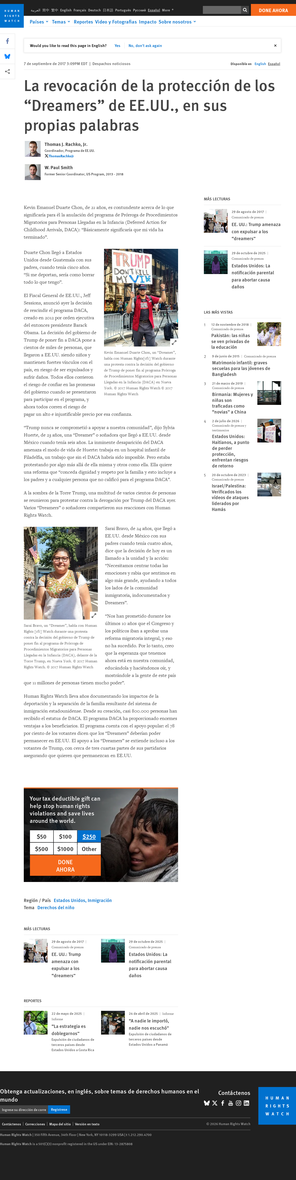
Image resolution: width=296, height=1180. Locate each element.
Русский (139, 9)
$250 (89, 836)
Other (89, 848)
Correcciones (35, 1123)
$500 (41, 848)
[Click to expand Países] (40, 21)
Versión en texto (87, 1123)
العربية (35, 9)
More (169, 9)
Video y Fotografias (116, 21)
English (66, 9)
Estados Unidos (69, 900)
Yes (117, 45)
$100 (65, 836)
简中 (45, 9)
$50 (42, 836)
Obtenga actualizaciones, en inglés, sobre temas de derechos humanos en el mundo (99, 1095)
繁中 (54, 9)
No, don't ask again (145, 45)
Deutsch (94, 9)
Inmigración (100, 900)
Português (123, 9)
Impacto (148, 21)
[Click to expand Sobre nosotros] (178, 21)
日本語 (108, 9)
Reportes (83, 21)
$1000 (65, 848)
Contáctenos (11, 1123)
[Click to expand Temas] (62, 21)
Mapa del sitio (60, 1123)
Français (80, 9)
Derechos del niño (55, 907)
